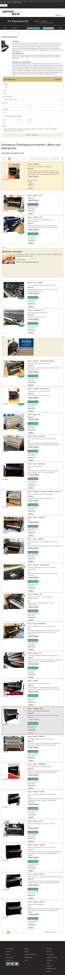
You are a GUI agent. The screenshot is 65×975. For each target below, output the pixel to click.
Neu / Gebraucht (7, 96)
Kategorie (5, 84)
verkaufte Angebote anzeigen (12, 116)
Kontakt (8, 952)
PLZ (19, 120)
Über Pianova (10, 949)
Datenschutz (9, 957)
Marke (4, 90)
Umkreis (29, 120)
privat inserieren (48, 28)
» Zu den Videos (20, 259)
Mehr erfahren (17, 2)
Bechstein (49, 949)
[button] (4, 713)
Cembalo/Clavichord (30, 954)
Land (4, 120)
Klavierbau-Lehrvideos (12, 251)
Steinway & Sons (51, 968)
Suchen (5, 28)
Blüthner (49, 952)
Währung (5, 109)
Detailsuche (58, 79)
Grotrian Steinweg (51, 957)
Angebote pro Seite (50, 932)
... (20, 159)
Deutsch (59, 15)
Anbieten (15, 28)
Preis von (5, 103)
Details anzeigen (33, 176)
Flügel (26, 952)
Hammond (49, 960)
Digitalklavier (28, 957)
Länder (5, 126)
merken (31, 188)
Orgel (26, 960)
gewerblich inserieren (33, 28)
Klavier (27, 949)
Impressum (9, 960)
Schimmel (49, 966)
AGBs (7, 954)
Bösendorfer (49, 954)
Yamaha (48, 971)
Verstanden (3, 5)
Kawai (48, 963)
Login (60, 28)
